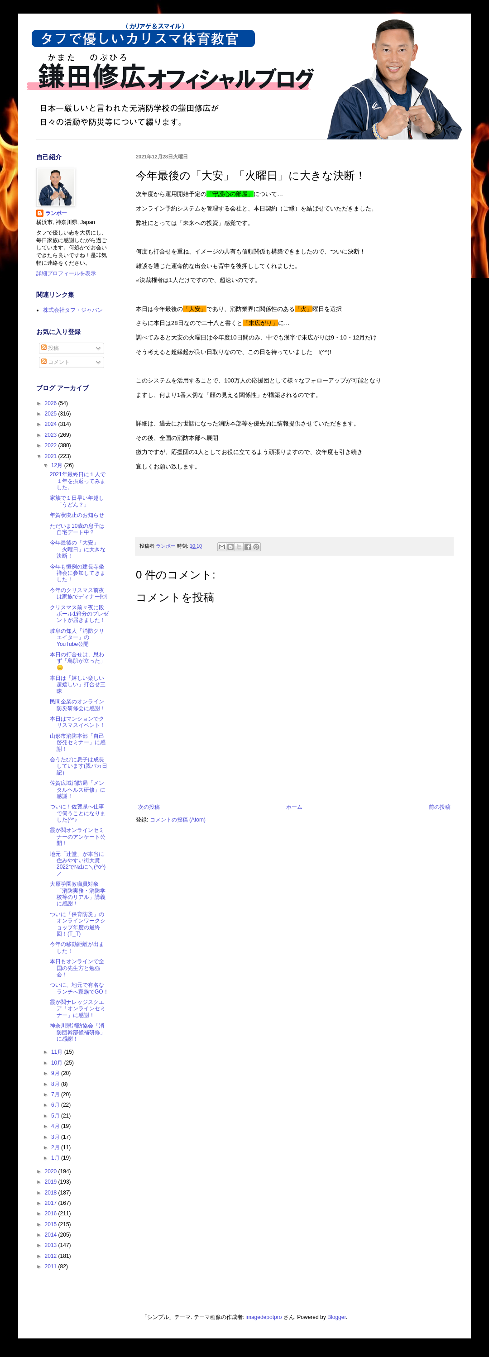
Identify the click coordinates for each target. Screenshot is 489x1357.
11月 (57, 1052)
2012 (51, 1256)
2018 (51, 1193)
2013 (51, 1245)
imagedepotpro (263, 1317)
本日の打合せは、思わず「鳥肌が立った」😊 (77, 661)
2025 (51, 414)
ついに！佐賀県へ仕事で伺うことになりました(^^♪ (77, 813)
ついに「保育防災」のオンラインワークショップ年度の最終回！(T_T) (77, 924)
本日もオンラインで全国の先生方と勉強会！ (77, 968)
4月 (56, 1126)
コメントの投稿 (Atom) (178, 820)
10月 (57, 1063)
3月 (56, 1137)
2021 (51, 456)
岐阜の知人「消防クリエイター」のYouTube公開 (77, 637)
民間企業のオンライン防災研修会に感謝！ (77, 704)
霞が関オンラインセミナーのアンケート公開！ (77, 836)
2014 (51, 1235)
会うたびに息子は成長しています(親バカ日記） (78, 766)
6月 (56, 1105)
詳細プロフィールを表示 (66, 273)
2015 (51, 1224)
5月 (56, 1116)
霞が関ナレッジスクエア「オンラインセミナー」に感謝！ (77, 1008)
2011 (51, 1266)
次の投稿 (149, 807)
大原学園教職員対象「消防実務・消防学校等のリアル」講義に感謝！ (77, 894)
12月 (57, 465)
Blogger (336, 1317)
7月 (56, 1094)
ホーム (294, 807)
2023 (51, 435)
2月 (56, 1147)
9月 (56, 1073)
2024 (51, 424)
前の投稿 (440, 807)
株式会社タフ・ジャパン (73, 310)
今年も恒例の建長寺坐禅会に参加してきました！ (77, 573)
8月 (56, 1084)
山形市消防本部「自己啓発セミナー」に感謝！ (77, 742)
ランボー (56, 213)
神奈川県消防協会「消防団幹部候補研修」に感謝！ (77, 1032)
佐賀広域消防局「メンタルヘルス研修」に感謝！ (77, 789)
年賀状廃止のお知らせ (77, 515)
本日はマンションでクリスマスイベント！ (77, 722)
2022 (51, 445)
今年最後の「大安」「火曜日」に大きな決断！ (77, 549)
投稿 (50, 348)
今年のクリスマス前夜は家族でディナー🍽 (78, 593)
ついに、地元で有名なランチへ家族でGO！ (79, 988)
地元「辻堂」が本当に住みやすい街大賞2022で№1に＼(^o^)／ (77, 864)
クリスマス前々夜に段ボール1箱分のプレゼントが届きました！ (79, 614)
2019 (51, 1182)
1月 (56, 1158)
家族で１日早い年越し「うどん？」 (77, 501)
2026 (51, 403)
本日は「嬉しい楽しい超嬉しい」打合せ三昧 (77, 684)
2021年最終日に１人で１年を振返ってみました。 (77, 481)
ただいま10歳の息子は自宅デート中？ (77, 529)
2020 (51, 1171)
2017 (51, 1203)
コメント (55, 362)
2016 (51, 1213)
